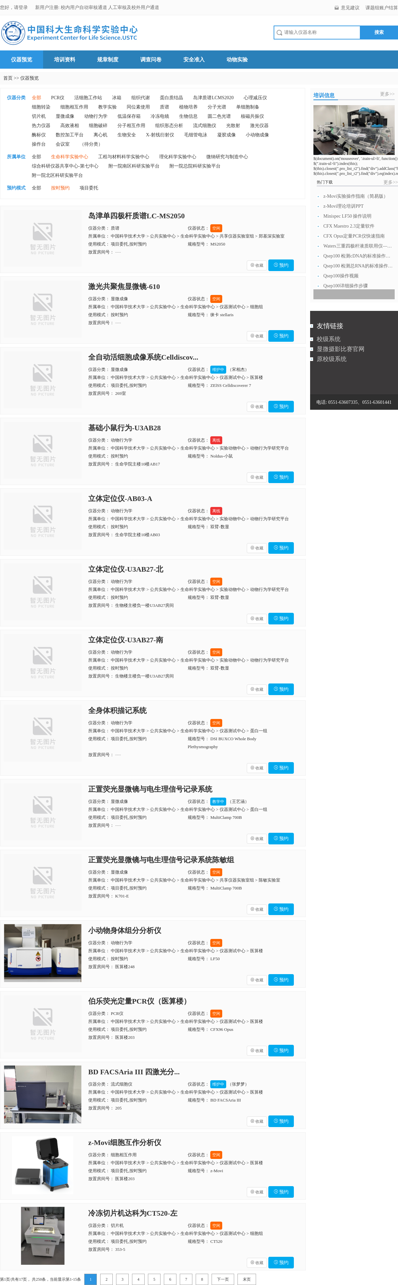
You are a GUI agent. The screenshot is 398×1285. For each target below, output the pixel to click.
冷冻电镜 (160, 116)
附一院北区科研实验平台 (57, 175)
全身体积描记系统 (117, 710)
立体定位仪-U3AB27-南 (125, 640)
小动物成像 (257, 134)
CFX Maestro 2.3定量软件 (348, 226)
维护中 (218, 369)
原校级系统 (332, 359)
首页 (8, 78)
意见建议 (350, 7)
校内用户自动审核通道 (84, 7)
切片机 (39, 116)
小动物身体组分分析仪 (124, 930)
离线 (216, 440)
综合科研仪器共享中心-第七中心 (65, 166)
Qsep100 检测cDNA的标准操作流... (358, 255)
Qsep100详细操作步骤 (345, 285)
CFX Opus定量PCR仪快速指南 (354, 236)
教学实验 (107, 107)
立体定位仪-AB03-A (120, 498)
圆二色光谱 (219, 116)
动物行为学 (95, 116)
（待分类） (91, 144)
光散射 (233, 125)
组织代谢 (140, 97)
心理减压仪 (255, 97)
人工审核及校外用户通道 (133, 7)
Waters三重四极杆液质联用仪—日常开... (358, 246)
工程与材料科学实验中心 (123, 156)
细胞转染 (41, 107)
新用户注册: (47, 7)
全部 (36, 97)
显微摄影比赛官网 (341, 349)
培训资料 (64, 59)
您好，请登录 (14, 7)
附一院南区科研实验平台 (134, 166)
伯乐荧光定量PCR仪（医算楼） (139, 1001)
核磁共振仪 (252, 116)
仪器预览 (21, 59)
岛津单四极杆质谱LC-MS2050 (136, 216)
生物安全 (126, 134)
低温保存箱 (129, 116)
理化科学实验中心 (177, 156)
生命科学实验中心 (69, 156)
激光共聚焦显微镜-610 (124, 286)
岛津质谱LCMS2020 (213, 97)
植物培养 (188, 107)
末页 (247, 1279)
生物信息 (188, 116)
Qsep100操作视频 (341, 275)
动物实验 (237, 59)
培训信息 (324, 95)
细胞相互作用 (74, 107)
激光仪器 (259, 125)
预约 (281, 265)
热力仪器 (41, 125)
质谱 (164, 107)
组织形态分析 (169, 125)
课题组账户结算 (381, 7)
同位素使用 (138, 107)
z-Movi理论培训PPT (343, 206)
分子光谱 (217, 107)
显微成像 (65, 116)
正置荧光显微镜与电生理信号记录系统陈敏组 (161, 860)
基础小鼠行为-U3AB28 (124, 428)
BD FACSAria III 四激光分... (134, 1072)
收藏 (256, 265)
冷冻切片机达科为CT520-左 (132, 1213)
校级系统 (329, 339)
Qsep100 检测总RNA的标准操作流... (358, 265)
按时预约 (60, 187)
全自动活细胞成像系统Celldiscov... (143, 357)
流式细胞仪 (204, 125)
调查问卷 (151, 59)
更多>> (387, 94)
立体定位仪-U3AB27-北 (125, 569)
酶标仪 (39, 134)
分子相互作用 (131, 125)
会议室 (63, 144)
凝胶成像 (226, 134)
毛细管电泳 (195, 134)
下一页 (223, 1279)
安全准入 (194, 59)
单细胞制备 (247, 107)
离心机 (100, 134)
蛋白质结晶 (171, 97)
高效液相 (69, 125)
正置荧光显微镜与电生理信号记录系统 (150, 789)
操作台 (39, 144)
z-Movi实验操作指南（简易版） (355, 196)
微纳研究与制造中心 (227, 156)
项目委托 (89, 187)
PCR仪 (57, 97)
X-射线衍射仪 (160, 134)
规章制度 (107, 59)
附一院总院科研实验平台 (195, 166)
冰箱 (116, 97)
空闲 (216, 228)
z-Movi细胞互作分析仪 (124, 1142)
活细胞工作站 (88, 97)
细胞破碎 (98, 125)
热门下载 (325, 182)
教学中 (218, 801)
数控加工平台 (70, 134)
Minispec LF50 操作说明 (347, 216)
